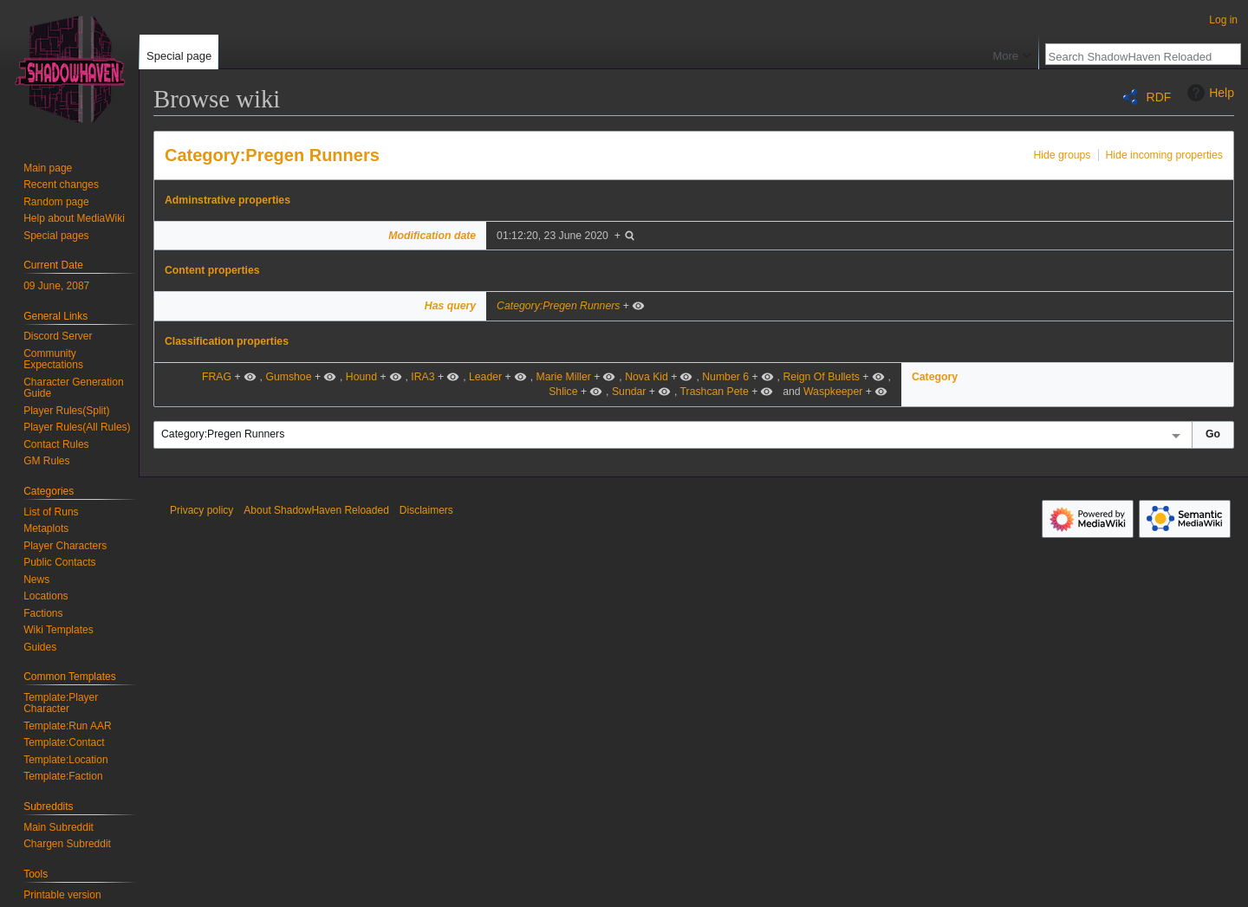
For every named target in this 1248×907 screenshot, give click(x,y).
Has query (450, 306)
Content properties (212, 270)
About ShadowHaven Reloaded (316, 510)
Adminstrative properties (227, 200)
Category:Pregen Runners (272, 155)
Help (1208, 92)
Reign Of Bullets (821, 377)
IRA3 (422, 377)
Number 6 (725, 377)
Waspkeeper (832, 391)
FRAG (216, 377)
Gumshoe (288, 377)
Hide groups (1061, 155)
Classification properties (227, 341)
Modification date (432, 236)
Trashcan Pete (714, 391)
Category (935, 377)
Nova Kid (646, 377)
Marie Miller (563, 377)
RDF (1159, 97)
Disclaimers (426, 510)
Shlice (563, 391)
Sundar (629, 391)
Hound (361, 377)
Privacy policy (201, 510)
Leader (485, 377)
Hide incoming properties (1165, 155)
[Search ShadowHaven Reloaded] (1133, 56)
